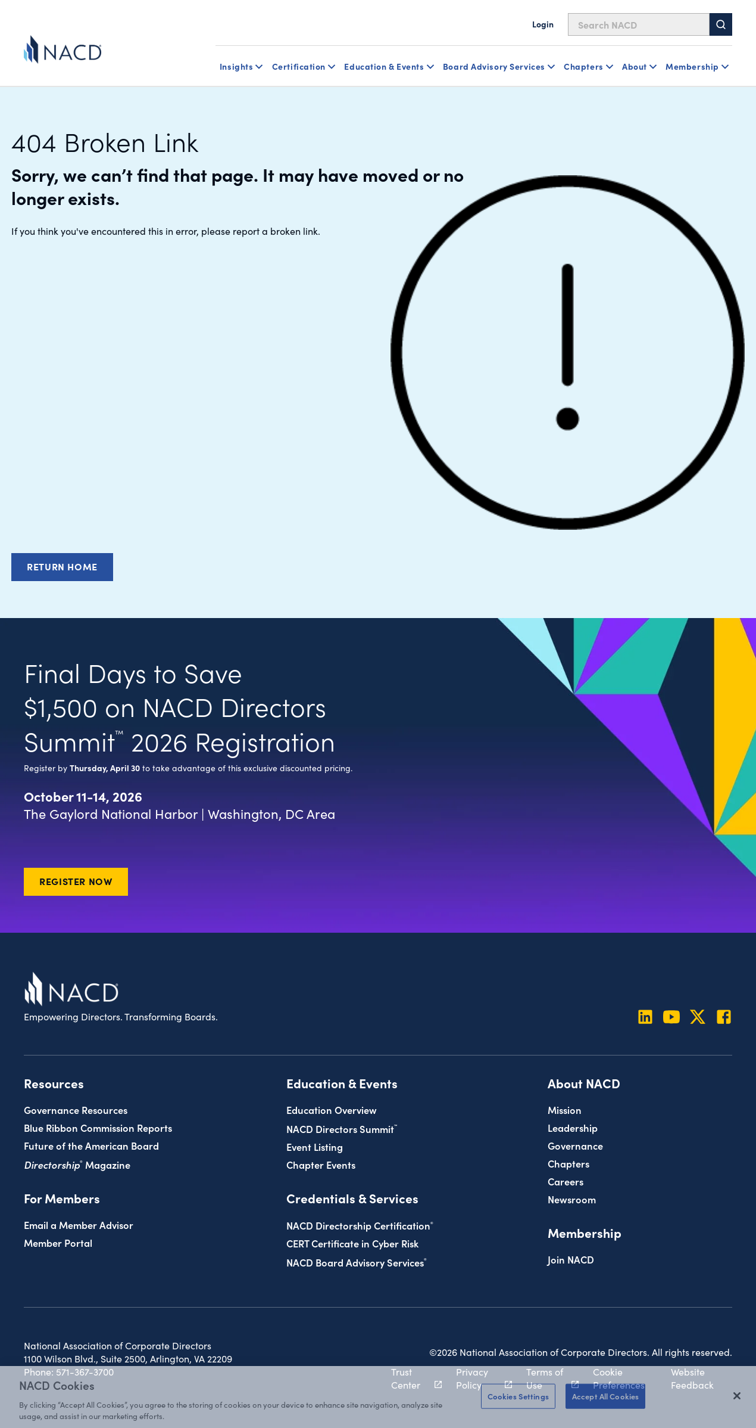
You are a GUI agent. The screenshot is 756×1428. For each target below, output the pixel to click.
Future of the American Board (91, 1145)
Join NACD (571, 1259)
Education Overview (331, 1109)
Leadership (573, 1127)
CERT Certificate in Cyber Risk (352, 1243)
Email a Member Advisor (78, 1224)
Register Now (76, 880)
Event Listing (314, 1146)
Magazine (77, 1164)
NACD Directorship (359, 1225)
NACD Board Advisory (356, 1262)
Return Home (62, 566)
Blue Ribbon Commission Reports (98, 1127)
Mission (565, 1109)
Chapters (568, 1163)
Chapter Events (320, 1164)
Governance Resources (75, 1109)
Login (543, 24)
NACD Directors (341, 1128)
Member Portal (58, 1242)
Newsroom (572, 1199)
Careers (565, 1181)
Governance (575, 1145)
